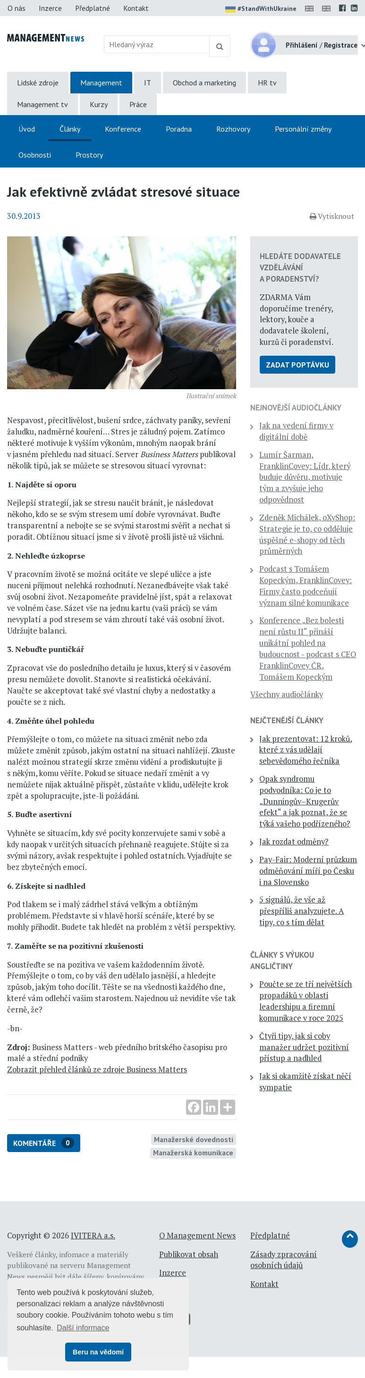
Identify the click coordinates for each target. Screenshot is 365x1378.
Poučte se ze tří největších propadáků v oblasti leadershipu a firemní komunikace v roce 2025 (305, 1001)
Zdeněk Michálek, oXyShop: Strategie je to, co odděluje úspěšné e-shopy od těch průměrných (307, 534)
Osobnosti (34, 154)
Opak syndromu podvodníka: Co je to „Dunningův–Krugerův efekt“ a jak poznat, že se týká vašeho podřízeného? (304, 801)
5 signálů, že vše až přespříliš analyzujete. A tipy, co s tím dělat (301, 910)
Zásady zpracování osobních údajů (283, 1260)
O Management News (197, 1235)
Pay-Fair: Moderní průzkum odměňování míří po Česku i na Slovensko (308, 870)
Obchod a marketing (204, 82)
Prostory (89, 154)
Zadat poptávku (297, 364)
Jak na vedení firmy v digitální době (296, 431)
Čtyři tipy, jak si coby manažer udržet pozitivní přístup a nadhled (304, 1047)
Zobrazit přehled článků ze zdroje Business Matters (97, 1069)
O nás (16, 8)
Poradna (179, 129)
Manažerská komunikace (193, 1152)
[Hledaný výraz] (157, 44)
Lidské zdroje (38, 82)
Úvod (26, 129)
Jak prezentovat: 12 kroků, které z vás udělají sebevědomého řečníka (305, 750)
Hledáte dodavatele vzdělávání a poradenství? (300, 267)
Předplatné (92, 8)
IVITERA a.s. (93, 1235)
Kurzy (99, 104)
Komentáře (43, 1142)
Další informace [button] (83, 1328)
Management (101, 82)
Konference (123, 129)
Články (69, 129)
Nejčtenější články (286, 720)
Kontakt (136, 8)
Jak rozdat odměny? (294, 841)
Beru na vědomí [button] (98, 1352)
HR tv (267, 82)
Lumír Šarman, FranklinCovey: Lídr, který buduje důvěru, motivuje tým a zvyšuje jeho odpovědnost (304, 477)
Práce (138, 104)
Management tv (42, 104)
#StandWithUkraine (261, 9)
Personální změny (303, 129)
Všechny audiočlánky (286, 694)
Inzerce (50, 8)
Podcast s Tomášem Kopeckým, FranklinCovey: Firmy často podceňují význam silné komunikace (305, 586)
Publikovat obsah (188, 1254)
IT (147, 82)
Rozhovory (233, 129)
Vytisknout (332, 216)
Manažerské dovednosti (193, 1139)
